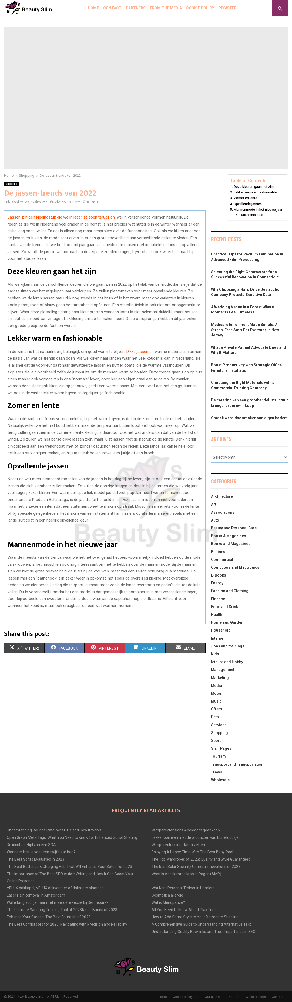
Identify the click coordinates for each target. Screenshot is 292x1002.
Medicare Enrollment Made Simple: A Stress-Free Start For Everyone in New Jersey (245, 329)
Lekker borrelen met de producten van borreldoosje (195, 837)
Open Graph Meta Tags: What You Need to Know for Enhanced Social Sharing (72, 837)
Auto (215, 520)
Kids (215, 654)
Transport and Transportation (237, 764)
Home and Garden (227, 622)
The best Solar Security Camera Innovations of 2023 (196, 866)
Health (216, 614)
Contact (112, 8)
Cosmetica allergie (167, 895)
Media (216, 685)
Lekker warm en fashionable (255, 192)
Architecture (222, 496)
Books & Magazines (228, 536)
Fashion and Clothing (230, 591)
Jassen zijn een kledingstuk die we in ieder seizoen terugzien (61, 217)
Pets (215, 717)
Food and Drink (224, 607)
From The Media (166, 8)
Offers (216, 709)
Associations (222, 512)
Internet (217, 638)
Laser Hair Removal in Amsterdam (36, 895)
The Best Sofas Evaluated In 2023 (35, 859)
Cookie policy (200, 8)
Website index (256, 997)
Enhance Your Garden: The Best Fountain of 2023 (48, 917)
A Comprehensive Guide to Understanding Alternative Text (201, 924)
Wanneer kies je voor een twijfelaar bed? (41, 852)
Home (93, 8)
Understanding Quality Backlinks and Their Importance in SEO (204, 931)
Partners (136, 8)
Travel (216, 772)
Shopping (11, 183)
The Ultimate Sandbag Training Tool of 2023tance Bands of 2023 (62, 910)
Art (213, 504)
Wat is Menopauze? (168, 902)
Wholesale (220, 780)
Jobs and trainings (227, 646)
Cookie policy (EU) (186, 997)
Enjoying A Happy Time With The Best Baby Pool (192, 852)
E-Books (218, 575)
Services (219, 725)
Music (216, 701)
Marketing (220, 678)
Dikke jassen (137, 351)
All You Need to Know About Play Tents (185, 910)
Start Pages (221, 748)
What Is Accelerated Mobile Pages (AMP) (186, 874)
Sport (216, 740)
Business (219, 552)
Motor (216, 693)
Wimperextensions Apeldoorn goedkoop (186, 830)
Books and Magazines (230, 543)
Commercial (222, 559)
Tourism (218, 756)
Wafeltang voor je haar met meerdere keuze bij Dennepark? (57, 902)
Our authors (214, 997)
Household (221, 630)
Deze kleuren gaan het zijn (254, 187)
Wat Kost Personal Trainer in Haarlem (183, 888)
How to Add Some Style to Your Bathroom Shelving (195, 917)
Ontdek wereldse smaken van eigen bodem (249, 418)
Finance (218, 599)
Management (222, 669)
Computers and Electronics (235, 567)
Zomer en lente (245, 198)
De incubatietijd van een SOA (31, 845)
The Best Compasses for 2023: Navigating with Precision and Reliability (67, 924)
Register (228, 8)
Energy (217, 583)
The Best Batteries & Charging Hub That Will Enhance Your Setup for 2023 (69, 866)
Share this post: (252, 215)
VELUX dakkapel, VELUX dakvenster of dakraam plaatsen (55, 888)
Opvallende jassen (248, 204)
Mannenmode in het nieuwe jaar (258, 209)
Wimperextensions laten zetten (178, 845)
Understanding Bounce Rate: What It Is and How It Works (54, 830)
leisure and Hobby (227, 662)
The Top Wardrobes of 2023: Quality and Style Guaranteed (201, 859)
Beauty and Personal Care (234, 528)
